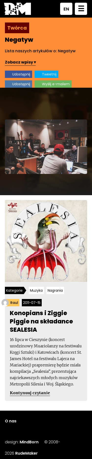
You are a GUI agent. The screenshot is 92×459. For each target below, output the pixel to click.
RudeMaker (26, 453)
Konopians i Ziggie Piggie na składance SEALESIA (41, 321)
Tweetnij (49, 74)
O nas (10, 421)
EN (66, 9)
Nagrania (55, 290)
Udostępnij (21, 74)
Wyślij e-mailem (56, 84)
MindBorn (29, 442)
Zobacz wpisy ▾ (20, 62)
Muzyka (36, 290)
